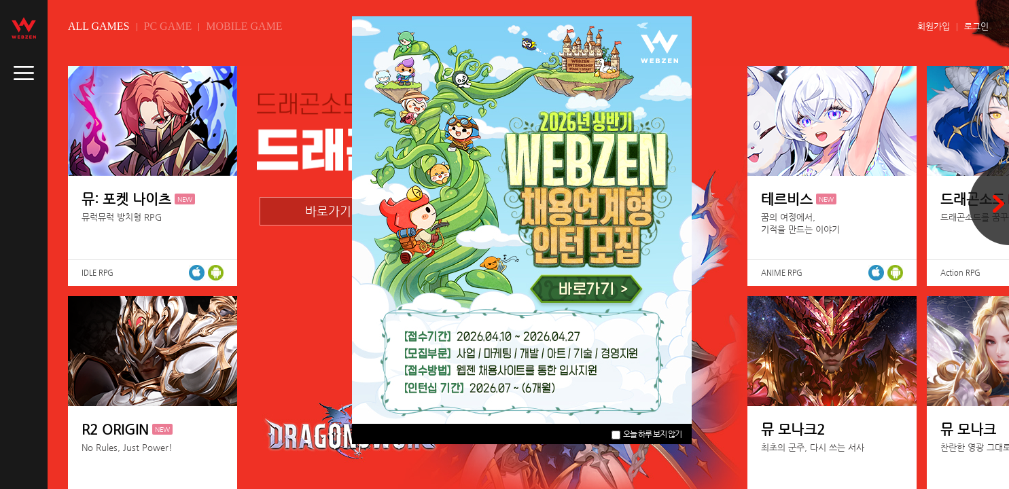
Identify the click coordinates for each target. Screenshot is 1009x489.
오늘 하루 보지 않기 (646, 434)
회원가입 (933, 26)
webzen (24, 28)
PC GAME (168, 26)
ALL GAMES (99, 26)
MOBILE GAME (244, 26)
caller (24, 73)
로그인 (976, 26)
